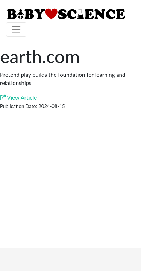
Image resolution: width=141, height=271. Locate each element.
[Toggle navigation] (16, 29)
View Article (18, 97)
